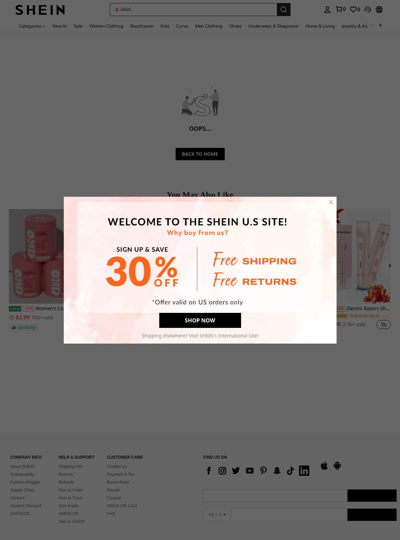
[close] (331, 202)
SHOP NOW (200, 320)
